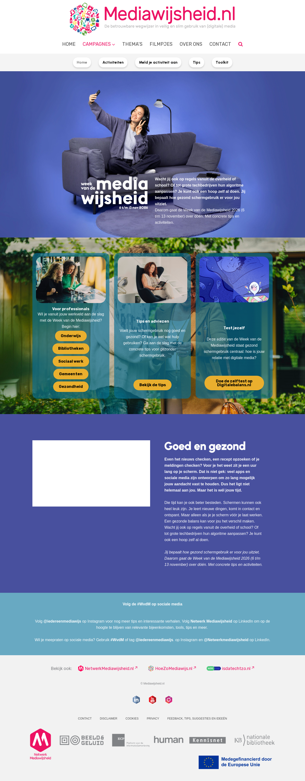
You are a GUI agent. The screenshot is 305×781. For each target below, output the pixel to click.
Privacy (153, 718)
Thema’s (132, 44)
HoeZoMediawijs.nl (173, 668)
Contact (220, 44)
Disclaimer (108, 718)
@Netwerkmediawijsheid (226, 640)
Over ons (191, 44)
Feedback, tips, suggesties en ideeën (197, 718)
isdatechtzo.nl (236, 668)
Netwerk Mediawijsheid (211, 621)
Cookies (132, 718)
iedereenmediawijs (64, 621)
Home (69, 44)
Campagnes (97, 44)
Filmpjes (161, 44)
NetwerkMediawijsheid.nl (109, 668)
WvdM (118, 640)
